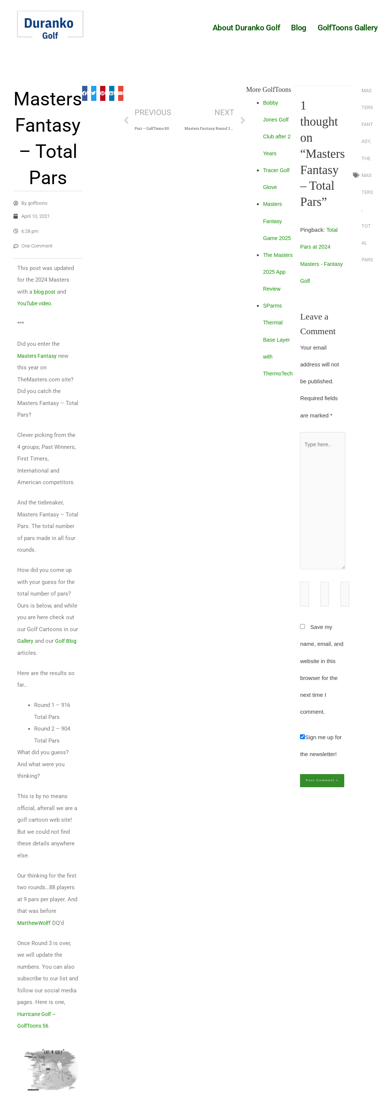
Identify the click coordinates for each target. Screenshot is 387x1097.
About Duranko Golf (246, 27)
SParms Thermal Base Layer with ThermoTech (279, 339)
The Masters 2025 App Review (279, 272)
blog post (45, 303)
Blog (298, 27)
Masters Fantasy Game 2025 (278, 221)
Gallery (25, 653)
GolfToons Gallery (348, 27)
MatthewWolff (34, 935)
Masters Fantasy (38, 368)
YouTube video (35, 315)
